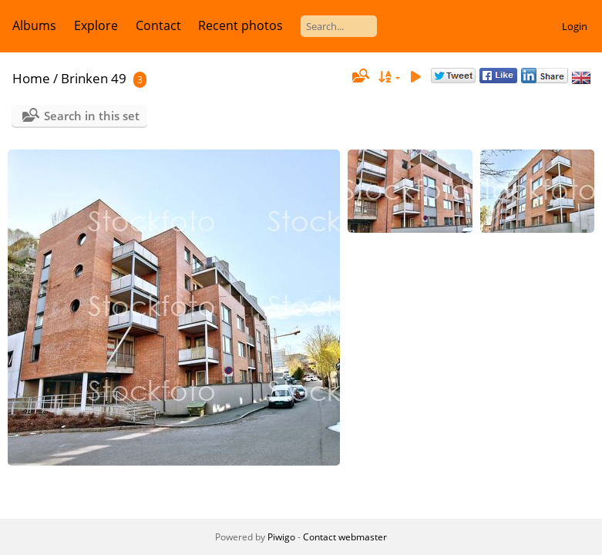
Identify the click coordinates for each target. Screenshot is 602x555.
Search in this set (92, 115)
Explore (96, 25)
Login (574, 26)
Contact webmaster (345, 536)
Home (31, 78)
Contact (158, 25)
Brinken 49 (93, 78)
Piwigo (281, 536)
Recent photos (240, 25)
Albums (34, 25)
